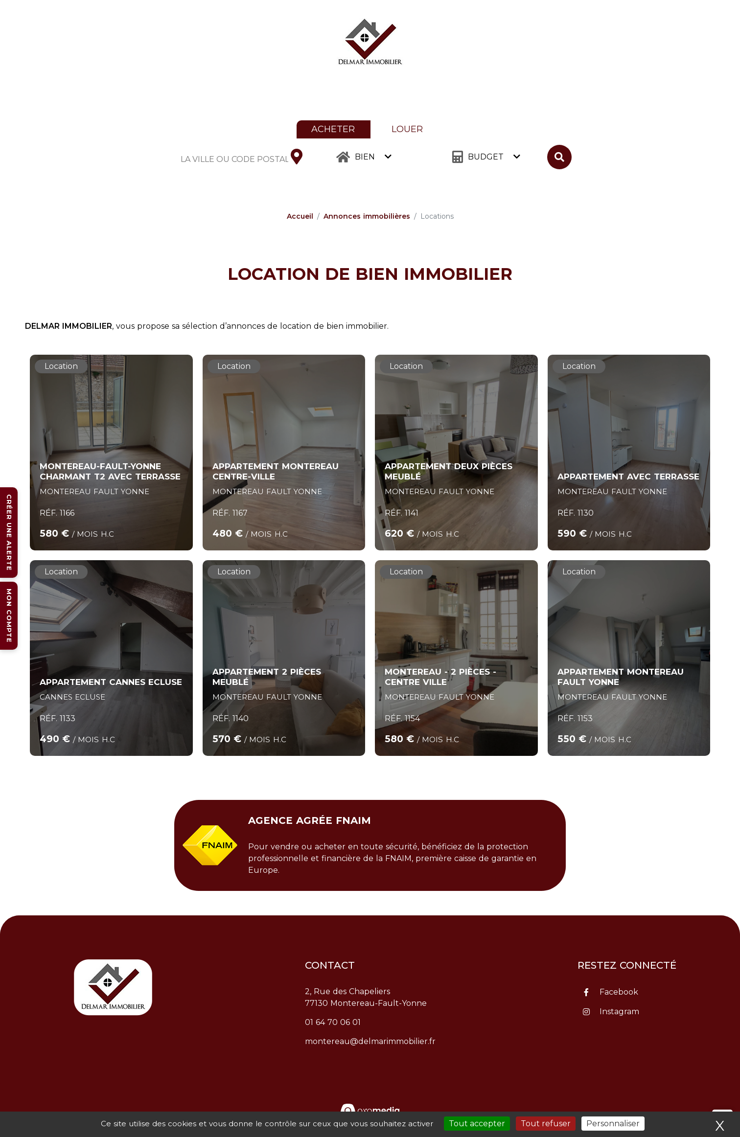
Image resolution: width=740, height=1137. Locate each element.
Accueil (300, 216)
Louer (407, 129)
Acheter (333, 129)
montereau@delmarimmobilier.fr (370, 1041)
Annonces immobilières (367, 216)
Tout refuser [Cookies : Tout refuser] (546, 1123)
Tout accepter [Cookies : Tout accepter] (477, 1123)
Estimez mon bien (640, 42)
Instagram (619, 1011)
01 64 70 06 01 (333, 1022)
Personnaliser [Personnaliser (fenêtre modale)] (613, 1123)
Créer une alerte (9, 532)
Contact (713, 42)
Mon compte (9, 616)
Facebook (619, 992)
